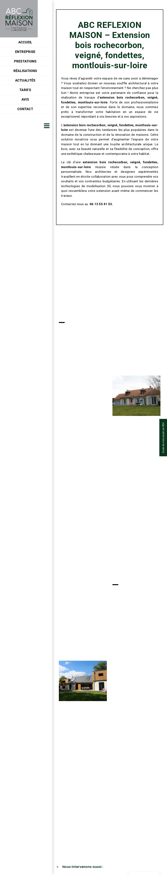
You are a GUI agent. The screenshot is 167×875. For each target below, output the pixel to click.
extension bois (111, 97)
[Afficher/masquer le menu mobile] (47, 125)
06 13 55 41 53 (101, 204)
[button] (109, 867)
